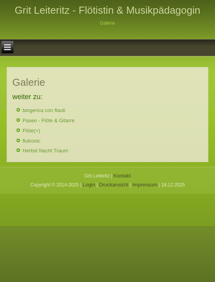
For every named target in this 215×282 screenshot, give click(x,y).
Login (89, 185)
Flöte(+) (31, 131)
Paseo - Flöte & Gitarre (48, 120)
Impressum (144, 185)
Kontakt (122, 176)
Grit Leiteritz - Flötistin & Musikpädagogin (108, 10)
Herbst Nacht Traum (45, 151)
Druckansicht (113, 185)
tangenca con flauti (43, 110)
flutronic (31, 141)
